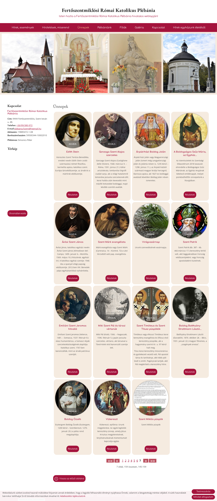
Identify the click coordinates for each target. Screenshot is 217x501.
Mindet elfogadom (203, 497)
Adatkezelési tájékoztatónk (72, 496)
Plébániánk (104, 27)
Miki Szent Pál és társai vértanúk (111, 327)
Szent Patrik (190, 242)
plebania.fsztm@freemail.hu (28, 128)
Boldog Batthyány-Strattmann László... (190, 327)
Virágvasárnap (151, 242)
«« (110, 461)
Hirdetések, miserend (55, 27)
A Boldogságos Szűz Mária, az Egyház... (190, 153)
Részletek (73, 195)
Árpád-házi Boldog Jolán (151, 152)
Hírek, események (23, 27)
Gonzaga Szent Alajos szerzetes (111, 153)
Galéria (139, 27)
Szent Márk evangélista (112, 242)
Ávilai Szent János (72, 242)
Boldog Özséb (72, 419)
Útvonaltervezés (17, 213)
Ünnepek (83, 27)
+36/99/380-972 (24, 125)
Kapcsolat (158, 27)
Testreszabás (203, 491)
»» (152, 461)
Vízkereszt (112, 419)
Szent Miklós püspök (151, 419)
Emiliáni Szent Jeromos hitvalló (72, 327)
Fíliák (123, 27)
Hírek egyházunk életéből (189, 27)
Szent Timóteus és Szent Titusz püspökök (151, 327)
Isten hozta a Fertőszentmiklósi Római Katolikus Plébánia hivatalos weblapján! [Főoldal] (108, 12)
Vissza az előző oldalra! (71, 478)
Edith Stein (72, 152)
